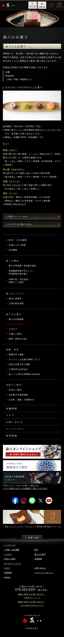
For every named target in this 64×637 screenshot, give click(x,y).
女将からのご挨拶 (17, 245)
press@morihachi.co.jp (32, 605)
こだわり (8, 554)
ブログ (10, 415)
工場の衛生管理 (16, 303)
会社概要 (13, 250)
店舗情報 (11, 408)
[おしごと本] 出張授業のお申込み (24, 374)
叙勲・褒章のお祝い (18, 339)
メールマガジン (16, 429)
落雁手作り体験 (16, 354)
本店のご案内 (15, 390)
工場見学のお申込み (18, 369)
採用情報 (11, 435)
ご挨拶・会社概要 (11, 550)
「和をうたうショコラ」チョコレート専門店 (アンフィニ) (32, 527)
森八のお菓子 (40, 554)
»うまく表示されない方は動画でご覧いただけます (25, 488)
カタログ (13, 329)
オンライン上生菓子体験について (25, 359)
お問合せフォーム (32, 597)
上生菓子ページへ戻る (16, 216)
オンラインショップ (12, 563)
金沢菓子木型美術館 (18, 395)
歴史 (36, 550)
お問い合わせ (14, 422)
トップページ (10, 545)
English (7, 577)
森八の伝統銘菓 (16, 319)
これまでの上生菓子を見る (18, 224)
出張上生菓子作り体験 (19, 364)
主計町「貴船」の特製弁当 (21, 400)
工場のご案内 (15, 334)
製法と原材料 (15, 298)
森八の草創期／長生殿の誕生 (22, 265)
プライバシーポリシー (44, 573)
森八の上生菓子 (16, 324)
